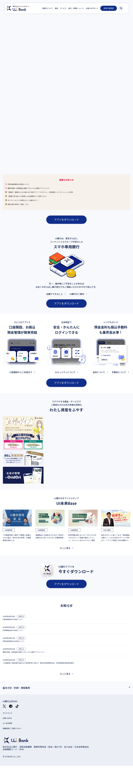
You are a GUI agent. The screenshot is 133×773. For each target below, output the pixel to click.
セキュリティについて (65, 375)
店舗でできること (54, 297)
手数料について (119, 375)
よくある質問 (9, 729)
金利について (99, 375)
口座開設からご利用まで (21, 375)
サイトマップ (9, 718)
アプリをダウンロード (66, 222)
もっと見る (65, 551)
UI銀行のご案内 (77, 297)
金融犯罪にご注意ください (15, 734)
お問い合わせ (9, 723)
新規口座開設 (110, 8)
